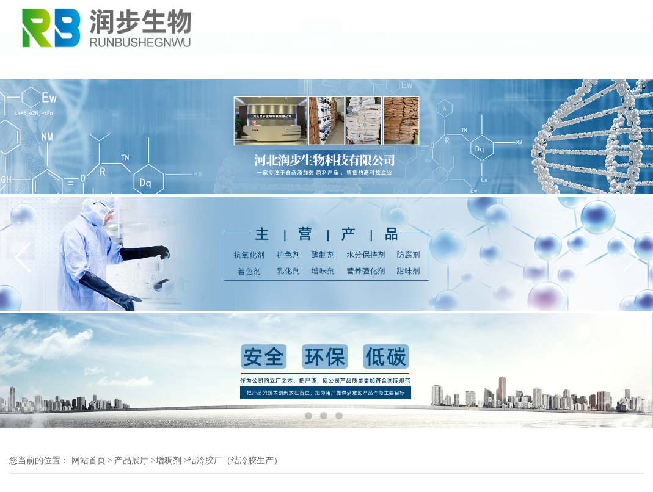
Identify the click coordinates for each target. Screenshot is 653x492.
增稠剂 (168, 460)
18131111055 (617, 33)
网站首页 (88, 460)
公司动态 (174, 66)
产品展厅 (243, 66)
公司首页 (34, 66)
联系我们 (383, 66)
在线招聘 (522, 66)
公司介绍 (104, 66)
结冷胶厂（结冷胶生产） (235, 460)
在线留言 (452, 66)
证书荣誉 (313, 66)
